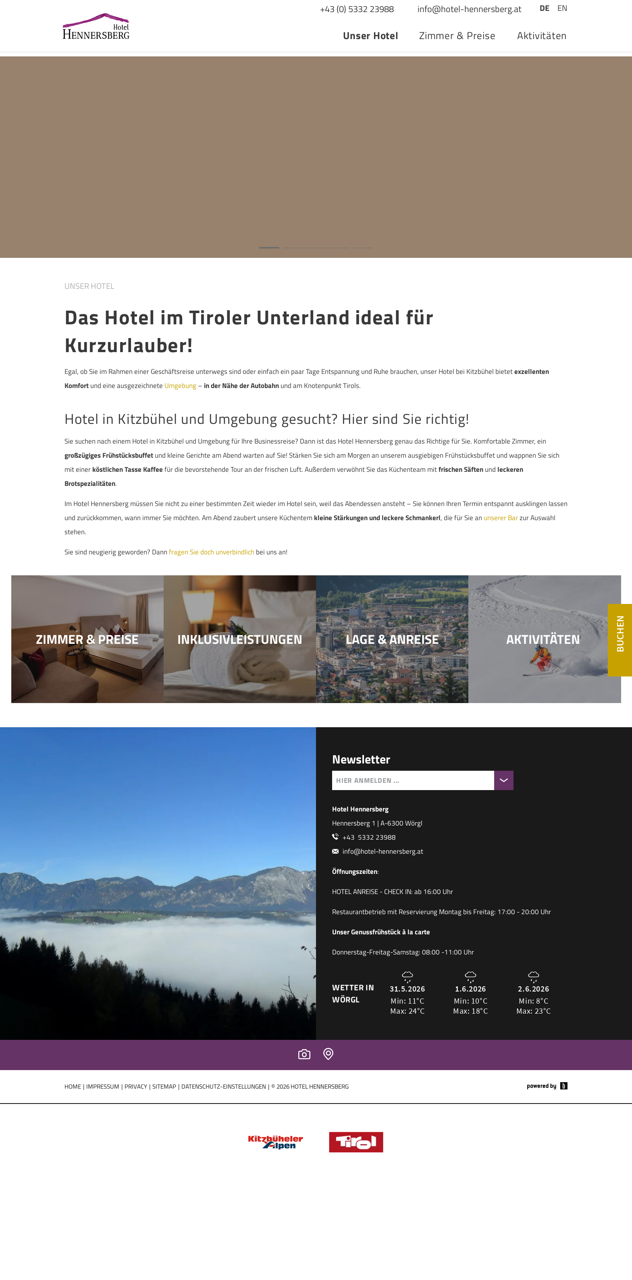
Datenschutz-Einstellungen (223, 1154)
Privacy (136, 1154)
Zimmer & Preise (457, 55)
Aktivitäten (542, 55)
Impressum (102, 1154)
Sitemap (164, 1154)
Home (72, 1154)
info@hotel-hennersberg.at (383, 919)
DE (544, 27)
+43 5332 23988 (369, 905)
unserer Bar (501, 532)
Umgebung (180, 400)
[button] (316, 171)
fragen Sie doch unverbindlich (211, 566)
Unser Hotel (370, 55)
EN (562, 27)
